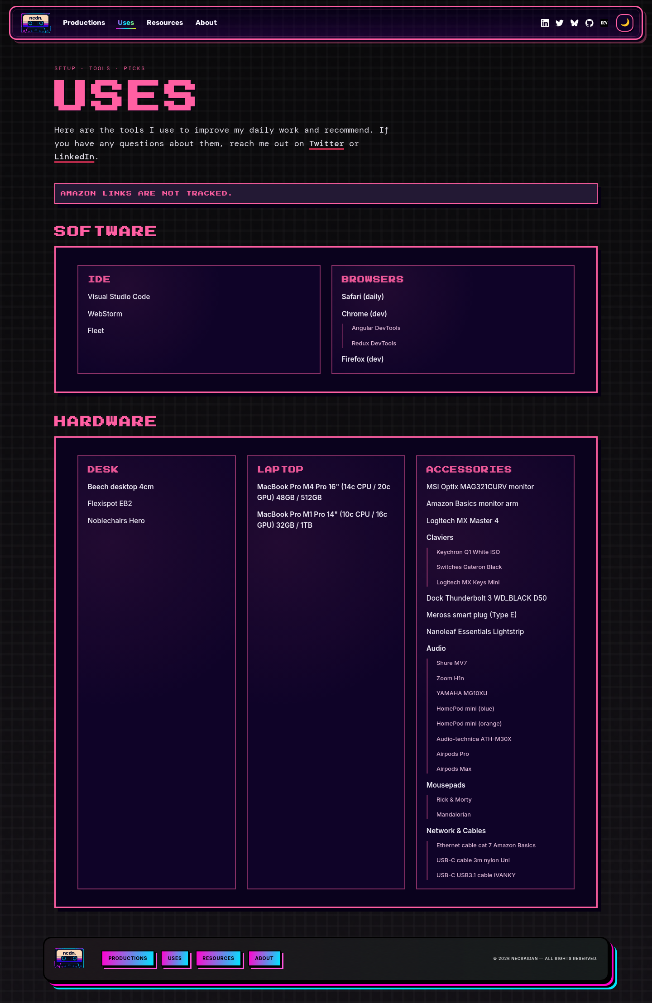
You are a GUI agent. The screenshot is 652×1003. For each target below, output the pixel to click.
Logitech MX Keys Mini (467, 582)
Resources (165, 23)
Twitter (326, 143)
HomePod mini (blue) (465, 708)
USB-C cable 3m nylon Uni (473, 860)
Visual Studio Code (119, 296)
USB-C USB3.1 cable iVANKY (476, 875)
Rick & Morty (454, 799)
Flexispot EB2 (110, 503)
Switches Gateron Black (469, 567)
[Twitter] (560, 23)
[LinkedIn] (545, 23)
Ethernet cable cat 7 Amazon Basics (486, 845)
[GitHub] (589, 23)
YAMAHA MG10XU (462, 693)
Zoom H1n (450, 678)
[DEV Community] (604, 23)
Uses (126, 23)
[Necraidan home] (36, 23)
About (206, 23)
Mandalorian (453, 814)
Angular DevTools (376, 328)
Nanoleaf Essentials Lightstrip (475, 631)
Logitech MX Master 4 (463, 520)
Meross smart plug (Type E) (472, 615)
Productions (84, 23)
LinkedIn (74, 156)
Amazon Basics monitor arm (472, 503)
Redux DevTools (374, 343)
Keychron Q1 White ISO (468, 552)
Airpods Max (453, 768)
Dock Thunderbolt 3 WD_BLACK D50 (487, 598)
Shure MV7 (451, 662)
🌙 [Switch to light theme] (625, 22)
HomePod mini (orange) (469, 723)
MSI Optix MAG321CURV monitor (480, 486)
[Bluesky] (574, 23)
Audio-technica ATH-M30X (474, 739)
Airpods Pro (452, 753)
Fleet (96, 330)
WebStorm (105, 314)
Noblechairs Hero (116, 520)
